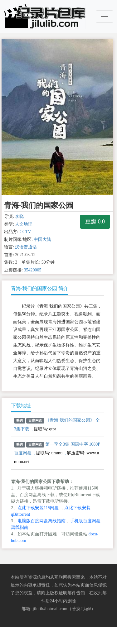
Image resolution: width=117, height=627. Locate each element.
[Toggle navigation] (104, 16)
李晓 (19, 216)
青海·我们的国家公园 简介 (39, 288)
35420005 (32, 270)
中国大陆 (42, 239)
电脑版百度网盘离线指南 (41, 521)
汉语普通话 (26, 247)
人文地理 (23, 224)
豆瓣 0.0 (95, 221)
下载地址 (21, 405)
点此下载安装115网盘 (38, 507)
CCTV (25, 231)
